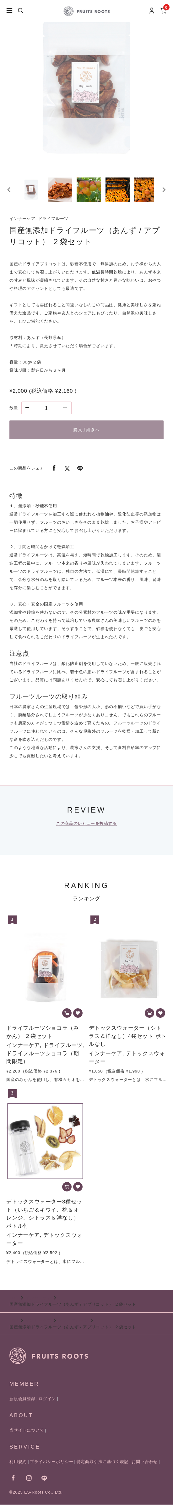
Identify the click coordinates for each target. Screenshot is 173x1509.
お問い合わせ (145, 1466)
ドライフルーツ (73, 1324)
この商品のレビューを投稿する (86, 827)
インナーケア (38, 1302)
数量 (13, 412)
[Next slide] (163, 191)
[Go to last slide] (9, 191)
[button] (32, 191)
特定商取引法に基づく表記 (103, 1466)
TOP (14, 1302)
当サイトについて (26, 1434)
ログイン (47, 1403)
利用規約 (18, 1466)
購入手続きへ (86, 434)
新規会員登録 (22, 1403)
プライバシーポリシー (51, 1466)
